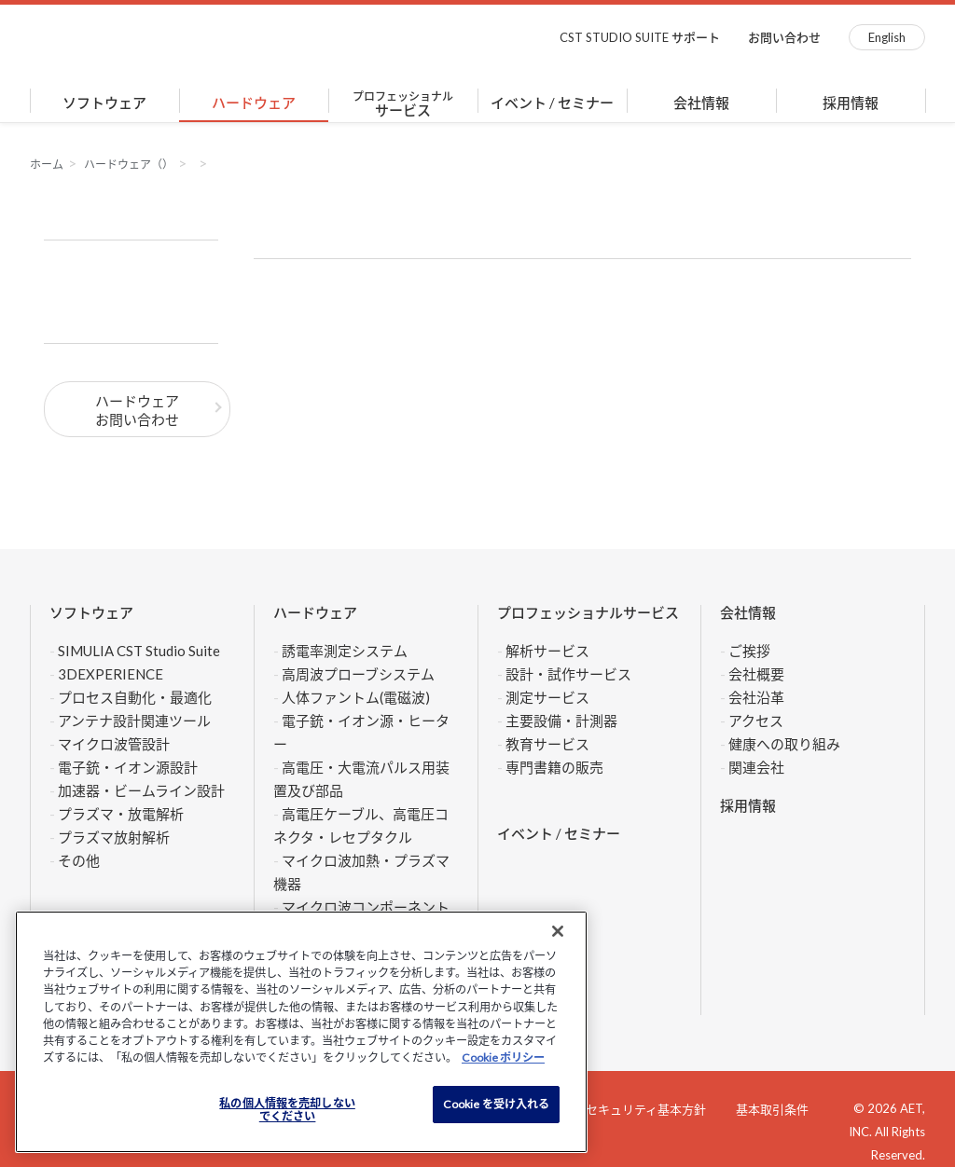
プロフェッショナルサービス (588, 612)
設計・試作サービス (568, 674)
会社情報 (701, 102)
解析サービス (547, 650)
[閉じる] (557, 931)
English (887, 37)
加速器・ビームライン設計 (141, 790)
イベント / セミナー (552, 102)
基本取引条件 (772, 1109)
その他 (79, 860)
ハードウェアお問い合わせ (137, 410)
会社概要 (756, 674)
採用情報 (851, 102)
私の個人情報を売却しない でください (286, 1110)
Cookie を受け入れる (496, 1104)
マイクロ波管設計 (114, 743)
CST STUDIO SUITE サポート (640, 37)
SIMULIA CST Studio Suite (139, 650)
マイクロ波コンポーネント (366, 907)
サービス (403, 103)
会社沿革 (756, 697)
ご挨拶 (749, 650)
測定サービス (547, 697)
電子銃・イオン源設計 (128, 767)
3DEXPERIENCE (110, 674)
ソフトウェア (104, 102)
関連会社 (756, 767)
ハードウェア (254, 102)
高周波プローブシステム (358, 674)
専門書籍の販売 (554, 767)
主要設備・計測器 (561, 720)
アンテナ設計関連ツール (134, 720)
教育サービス (547, 743)
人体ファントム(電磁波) (356, 697)
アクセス (755, 720)
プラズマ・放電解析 (121, 813)
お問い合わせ (784, 37)
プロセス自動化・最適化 (135, 697)
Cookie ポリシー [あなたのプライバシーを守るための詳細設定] (503, 1057)
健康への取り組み (784, 743)
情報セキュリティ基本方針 (633, 1109)
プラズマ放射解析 (114, 837)
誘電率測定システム (345, 650)
